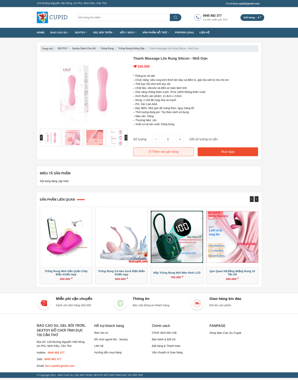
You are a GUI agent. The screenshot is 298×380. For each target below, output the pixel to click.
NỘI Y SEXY (128, 32)
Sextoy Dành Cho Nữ (84, 48)
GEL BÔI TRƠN (103, 32)
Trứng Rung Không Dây (131, 48)
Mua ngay (228, 151)
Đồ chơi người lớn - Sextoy (111, 341)
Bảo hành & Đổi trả (164, 341)
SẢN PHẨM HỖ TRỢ (155, 32)
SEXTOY (81, 32)
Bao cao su (101, 335)
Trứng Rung (107, 48)
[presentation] (41, 137)
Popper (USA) (184, 32)
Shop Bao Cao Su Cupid (225, 335)
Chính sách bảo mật (164, 335)
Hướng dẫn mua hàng (107, 354)
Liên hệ (204, 32)
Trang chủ (47, 48)
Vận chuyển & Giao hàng (167, 354)
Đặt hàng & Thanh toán (166, 348)
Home (41, 32)
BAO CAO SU (59, 32)
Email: (242, 4)
